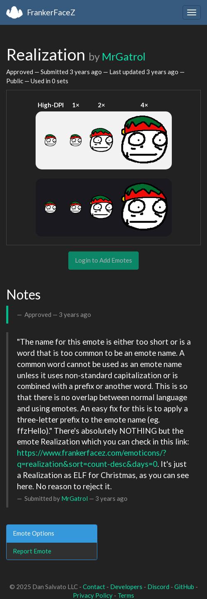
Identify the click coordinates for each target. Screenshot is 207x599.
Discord (158, 586)
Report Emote (32, 551)
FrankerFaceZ (51, 12)
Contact (94, 586)
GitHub (184, 586)
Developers (126, 586)
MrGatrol (123, 56)
